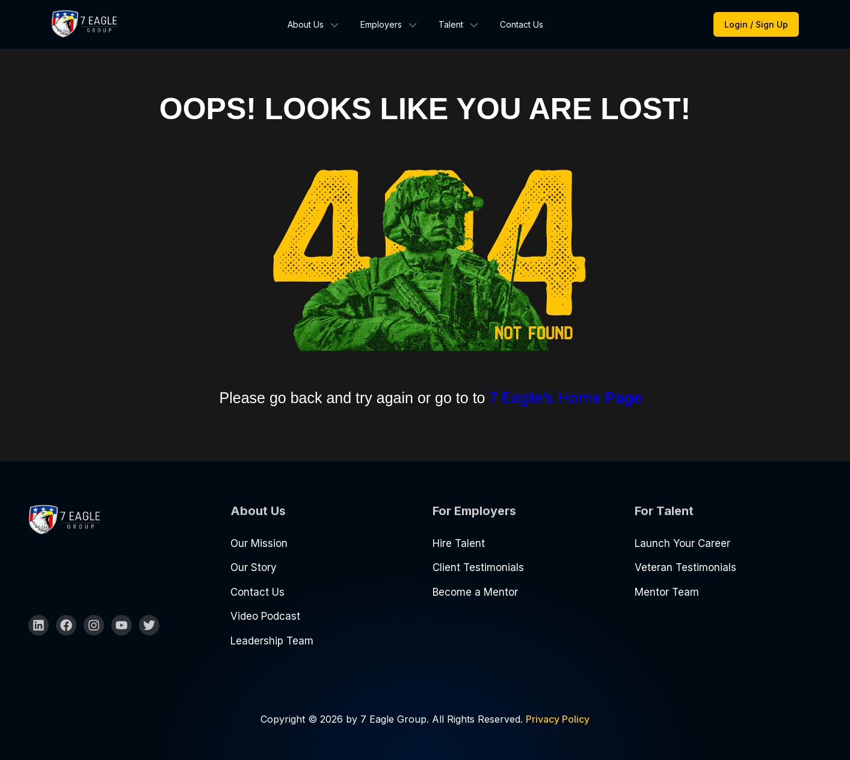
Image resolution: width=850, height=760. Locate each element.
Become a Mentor (475, 592)
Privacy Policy (558, 719)
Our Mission (259, 543)
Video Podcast (265, 616)
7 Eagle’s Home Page (565, 398)
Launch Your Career (682, 543)
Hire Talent (459, 543)
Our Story (253, 567)
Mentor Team (667, 592)
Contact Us (521, 24)
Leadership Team (271, 641)
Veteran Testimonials (685, 567)
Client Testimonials (478, 567)
